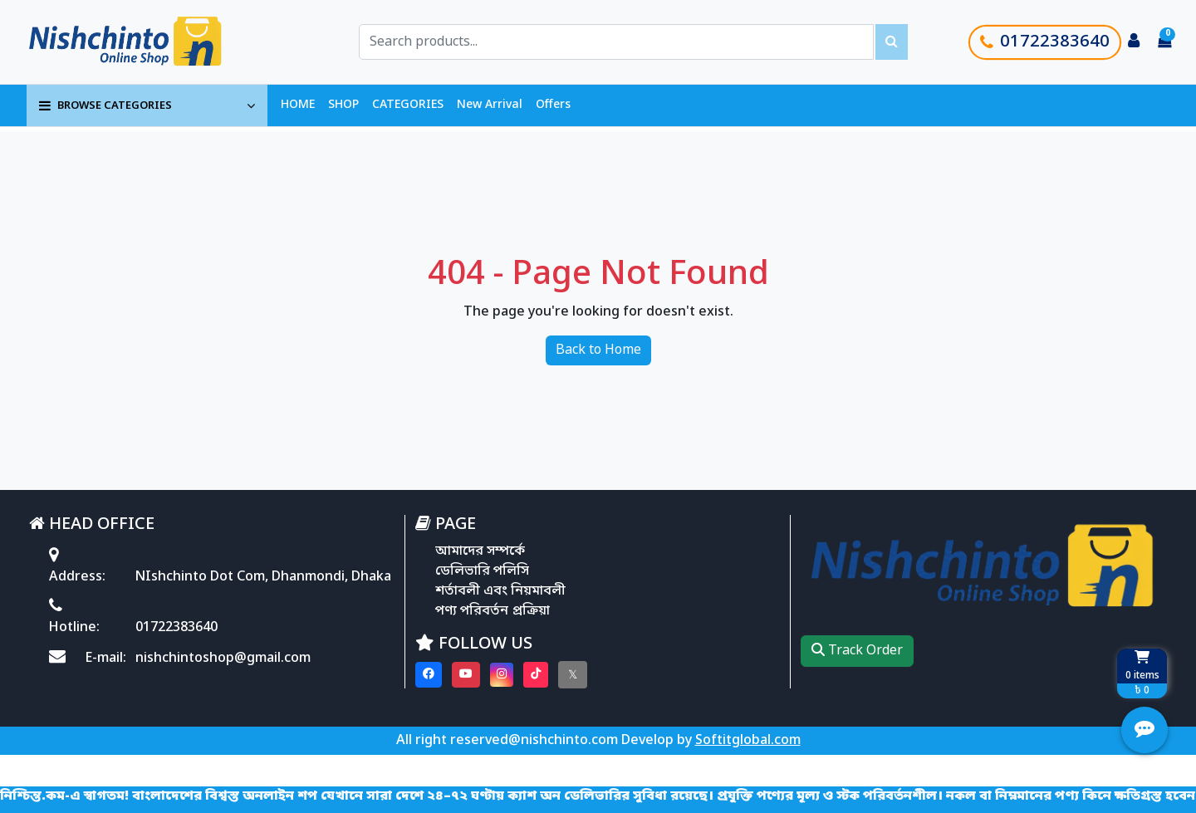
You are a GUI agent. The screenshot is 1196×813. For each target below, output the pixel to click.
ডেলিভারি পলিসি (482, 571)
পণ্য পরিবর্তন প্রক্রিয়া (492, 611)
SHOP (343, 105)
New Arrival (489, 105)
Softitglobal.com (748, 741)
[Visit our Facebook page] (428, 675)
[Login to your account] (1134, 42)
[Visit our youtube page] (466, 675)
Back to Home (598, 350)
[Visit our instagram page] (501, 675)
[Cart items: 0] (1164, 42)
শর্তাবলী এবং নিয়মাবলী (500, 591)
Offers (553, 105)
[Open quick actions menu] (1144, 730)
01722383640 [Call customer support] (1045, 42)
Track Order (857, 651)
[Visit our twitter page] (572, 674)
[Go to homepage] (143, 42)
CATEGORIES (408, 105)
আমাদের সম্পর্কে (480, 551)
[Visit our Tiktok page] (535, 675)
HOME (298, 105)
